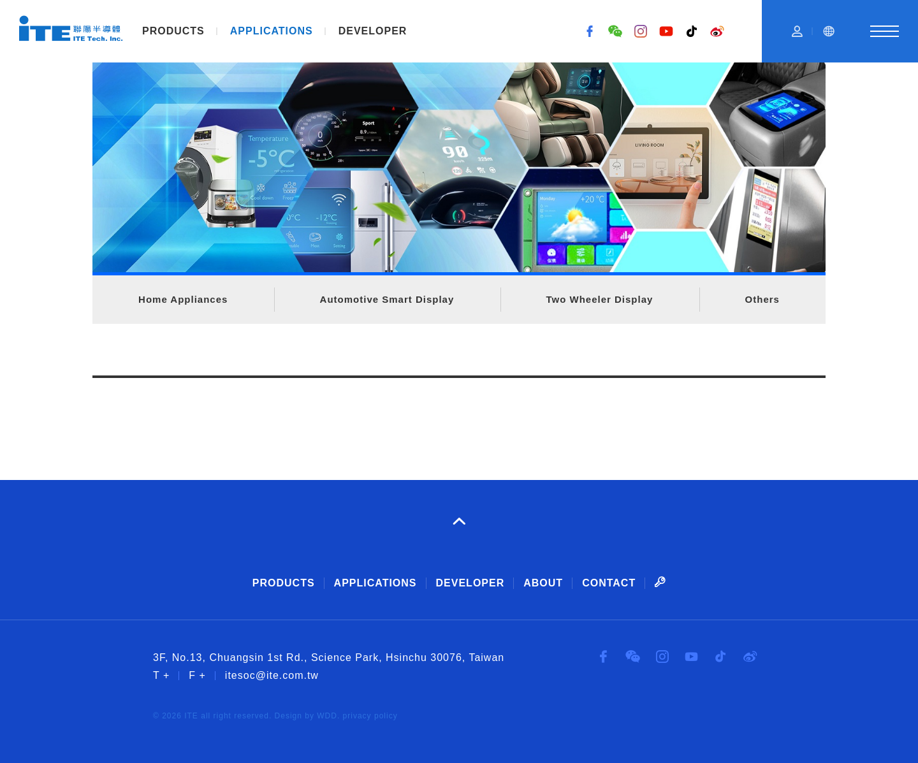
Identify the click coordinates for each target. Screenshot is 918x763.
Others (762, 299)
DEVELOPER (373, 30)
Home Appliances (183, 299)
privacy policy (370, 715)
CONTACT (609, 583)
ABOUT (543, 583)
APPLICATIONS (271, 30)
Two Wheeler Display (599, 299)
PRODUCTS (173, 30)
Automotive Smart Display (387, 299)
